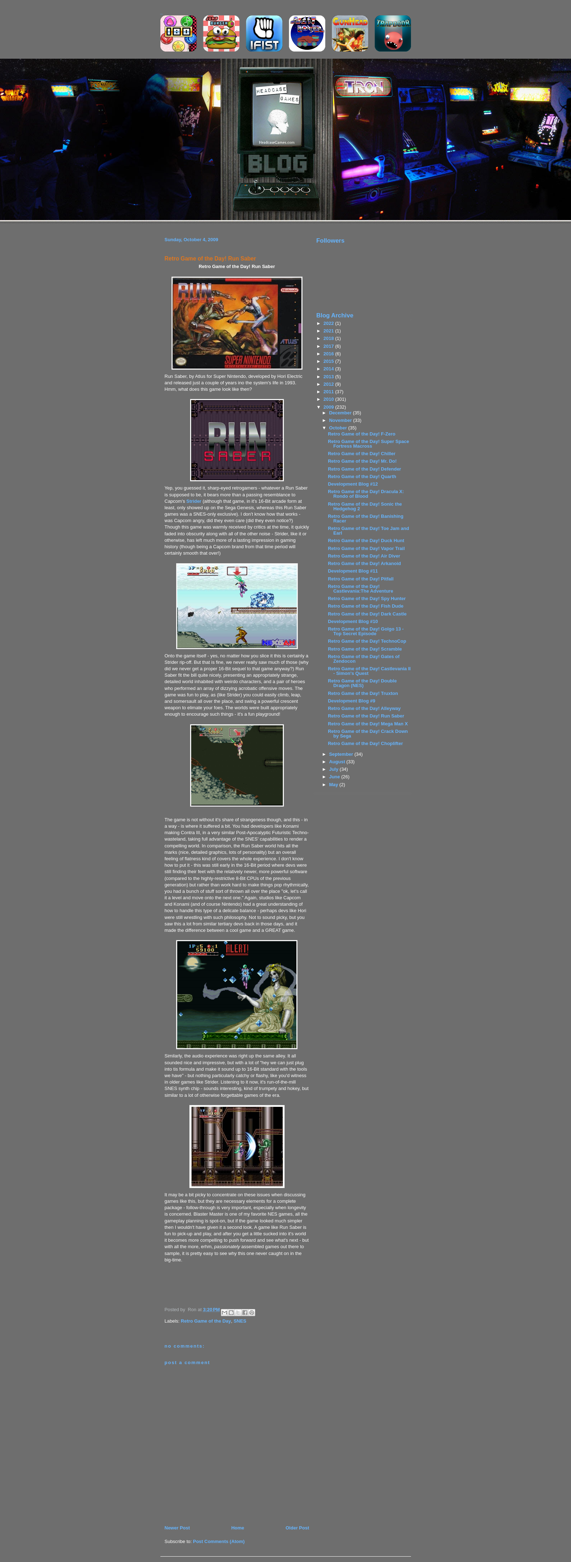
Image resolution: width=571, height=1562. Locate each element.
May (334, 784)
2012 (329, 384)
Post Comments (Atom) (219, 1541)
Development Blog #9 (351, 701)
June (335, 776)
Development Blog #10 (353, 621)
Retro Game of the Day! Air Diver (364, 556)
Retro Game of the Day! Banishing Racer (365, 519)
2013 (329, 376)
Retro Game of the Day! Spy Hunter (367, 598)
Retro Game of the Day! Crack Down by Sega (368, 734)
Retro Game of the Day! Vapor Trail (366, 548)
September (341, 754)
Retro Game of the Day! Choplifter (365, 743)
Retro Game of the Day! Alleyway (364, 708)
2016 (329, 353)
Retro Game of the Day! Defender (364, 469)
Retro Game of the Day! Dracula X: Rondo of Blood (366, 494)
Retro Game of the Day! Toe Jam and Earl (368, 531)
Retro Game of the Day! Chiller (362, 453)
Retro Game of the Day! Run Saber (210, 259)
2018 (329, 338)
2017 (329, 346)
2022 (329, 323)
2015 (329, 361)
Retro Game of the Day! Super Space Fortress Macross (368, 444)
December (341, 412)
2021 (329, 331)
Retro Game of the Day (206, 1321)
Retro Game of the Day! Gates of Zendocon (364, 659)
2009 (329, 407)
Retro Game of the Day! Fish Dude (365, 606)
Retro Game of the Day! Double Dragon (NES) (362, 683)
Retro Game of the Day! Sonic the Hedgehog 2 (365, 506)
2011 (329, 391)
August (337, 761)
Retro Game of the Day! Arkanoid (364, 563)
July (334, 769)
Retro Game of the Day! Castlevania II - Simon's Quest (369, 671)
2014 (329, 368)
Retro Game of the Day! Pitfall (360, 579)
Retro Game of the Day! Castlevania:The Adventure (360, 589)
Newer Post (177, 1528)
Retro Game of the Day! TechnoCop (367, 641)
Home (237, 1528)
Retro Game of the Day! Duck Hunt (366, 540)
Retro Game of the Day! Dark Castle (367, 614)
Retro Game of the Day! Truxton (363, 693)
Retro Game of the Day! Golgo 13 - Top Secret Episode (366, 631)
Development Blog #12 (353, 484)
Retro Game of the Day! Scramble (365, 649)
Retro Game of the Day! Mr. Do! (362, 461)
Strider (194, 501)
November (341, 420)
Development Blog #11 (353, 571)
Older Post (297, 1528)
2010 (329, 399)
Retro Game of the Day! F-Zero (362, 434)
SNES (239, 1321)
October (338, 427)
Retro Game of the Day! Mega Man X (368, 723)
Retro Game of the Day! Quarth (362, 476)
